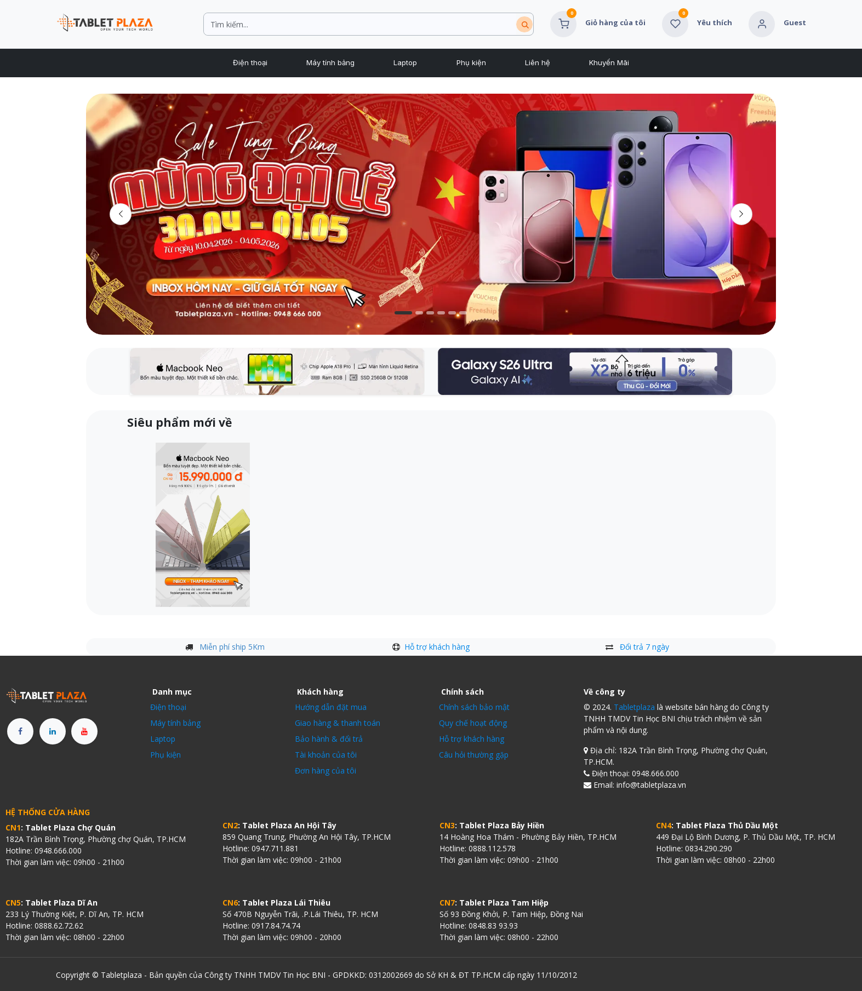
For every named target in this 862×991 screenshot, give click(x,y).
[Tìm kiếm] (524, 24)
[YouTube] (84, 731)
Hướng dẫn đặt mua (331, 707)
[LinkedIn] (52, 731)
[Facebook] (20, 731)
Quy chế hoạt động (473, 723)
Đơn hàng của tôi (325, 770)
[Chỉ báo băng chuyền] (430, 312)
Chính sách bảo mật (474, 707)
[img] (741, 214)
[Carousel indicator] (403, 312)
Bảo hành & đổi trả (329, 739)
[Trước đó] (120, 214)
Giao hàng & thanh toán (337, 723)
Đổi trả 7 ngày (644, 646)
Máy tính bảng (175, 723)
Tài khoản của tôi (326, 754)
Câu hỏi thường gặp (474, 754)
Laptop (162, 739)
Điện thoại (168, 707)
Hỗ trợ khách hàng (437, 646)
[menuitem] (250, 63)
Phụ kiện (165, 754)
